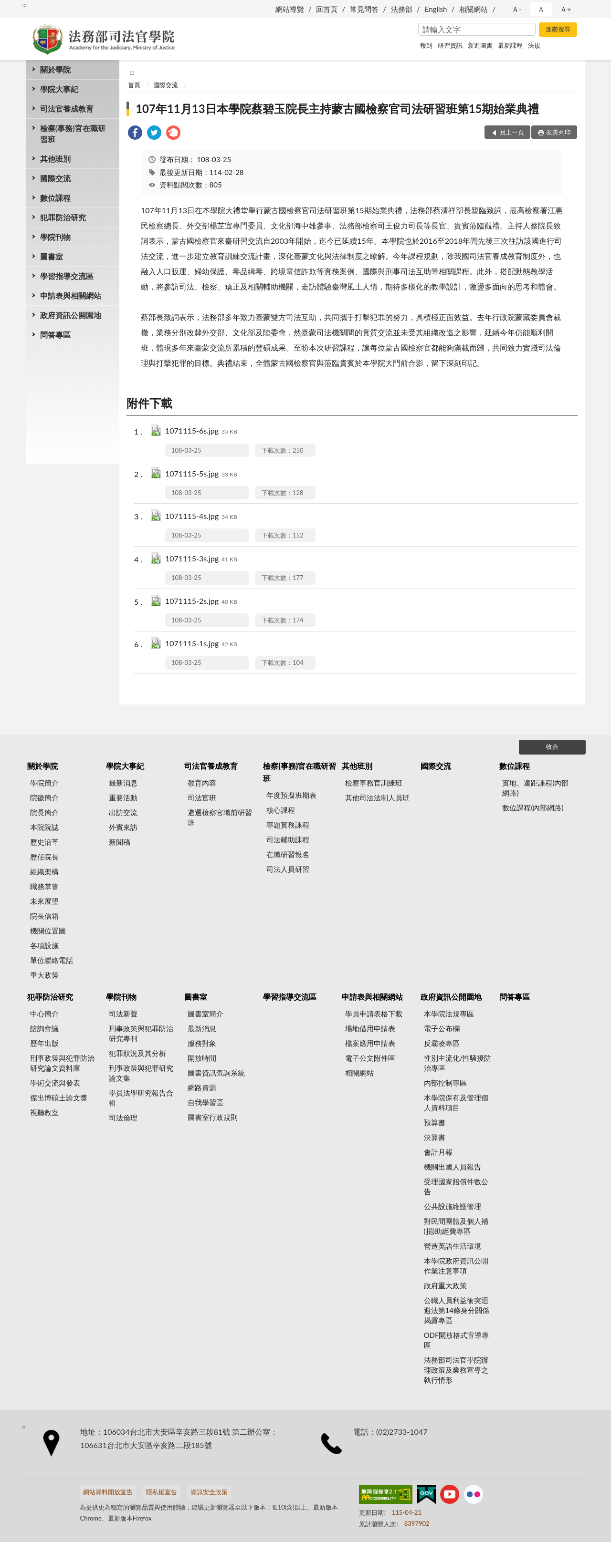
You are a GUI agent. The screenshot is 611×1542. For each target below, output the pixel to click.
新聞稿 (119, 842)
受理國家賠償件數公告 (456, 1186)
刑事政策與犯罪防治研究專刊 (141, 1033)
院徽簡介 (44, 797)
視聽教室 (44, 1112)
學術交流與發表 (55, 1082)
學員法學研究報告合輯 (141, 1097)
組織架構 (44, 871)
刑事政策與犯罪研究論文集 (141, 1073)
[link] (135, 133)
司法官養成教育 (67, 108)
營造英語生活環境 (452, 1246)
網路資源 (202, 1087)
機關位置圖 (48, 930)
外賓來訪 (123, 827)
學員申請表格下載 (373, 1013)
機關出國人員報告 (452, 1166)
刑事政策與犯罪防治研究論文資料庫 (62, 1063)
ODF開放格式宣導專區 (456, 1340)
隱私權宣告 (161, 1492)
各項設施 (44, 945)
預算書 (434, 1122)
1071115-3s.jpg (201, 559)
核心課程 (280, 810)
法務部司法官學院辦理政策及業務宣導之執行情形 (456, 1370)
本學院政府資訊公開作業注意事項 (456, 1265)
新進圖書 (480, 45)
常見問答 (364, 9)
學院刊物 (55, 236)
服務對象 (202, 1043)
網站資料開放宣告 (108, 1492)
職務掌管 (44, 886)
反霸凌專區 (442, 1043)
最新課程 (510, 45)
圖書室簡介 (205, 1013)
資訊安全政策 (209, 1492)
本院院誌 (44, 827)
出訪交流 (123, 812)
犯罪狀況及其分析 (137, 1053)
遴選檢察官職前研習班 (220, 817)
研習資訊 (450, 45)
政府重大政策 (445, 1285)
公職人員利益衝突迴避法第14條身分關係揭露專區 (456, 1310)
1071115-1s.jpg (201, 644)
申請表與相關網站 (70, 295)
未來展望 (44, 901)
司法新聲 (123, 1013)
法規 (534, 45)
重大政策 (44, 975)
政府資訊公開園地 (70, 315)
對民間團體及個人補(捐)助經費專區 (456, 1226)
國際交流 (55, 178)
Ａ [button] (541, 9)
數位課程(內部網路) (532, 807)
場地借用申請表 (370, 1028)
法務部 (401, 9)
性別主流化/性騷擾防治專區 (458, 1063)
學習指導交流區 (67, 275)
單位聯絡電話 (51, 960)
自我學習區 (205, 1102)
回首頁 (326, 9)
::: (24, 5)
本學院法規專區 (449, 1013)
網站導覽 (289, 9)
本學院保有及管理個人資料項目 (456, 1102)
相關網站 (473, 9)
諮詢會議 (44, 1028)
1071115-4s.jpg (201, 516)
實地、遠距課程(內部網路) (535, 787)
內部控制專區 (445, 1082)
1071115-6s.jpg (201, 431)
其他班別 (55, 158)
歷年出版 (44, 1043)
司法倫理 (123, 1117)
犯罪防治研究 (63, 217)
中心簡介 (44, 1013)
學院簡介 (44, 782)
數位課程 (55, 197)
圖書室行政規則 (213, 1117)
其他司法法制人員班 (377, 797)
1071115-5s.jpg (201, 474)
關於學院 (55, 69)
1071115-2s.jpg (201, 601)
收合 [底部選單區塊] (552, 746)
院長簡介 (44, 812)
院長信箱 (44, 915)
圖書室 (51, 256)
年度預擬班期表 (291, 795)
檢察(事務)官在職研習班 (72, 134)
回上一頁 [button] (511, 132)
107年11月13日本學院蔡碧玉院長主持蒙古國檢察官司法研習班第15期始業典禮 (337, 108)
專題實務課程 (287, 824)
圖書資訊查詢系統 (216, 1072)
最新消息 (123, 782)
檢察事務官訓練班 (373, 782)
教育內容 (202, 782)
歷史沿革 (44, 842)
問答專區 (55, 334)
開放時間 (202, 1058)
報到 (426, 45)
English (436, 9)
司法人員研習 (287, 869)
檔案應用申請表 (370, 1043)
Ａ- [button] (517, 9)
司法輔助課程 (287, 839)
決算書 (434, 1137)
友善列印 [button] (558, 132)
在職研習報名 (287, 854)
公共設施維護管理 (452, 1206)
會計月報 (438, 1152)
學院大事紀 (59, 88)
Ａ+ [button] (565, 9)
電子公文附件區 (370, 1058)
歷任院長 (44, 856)
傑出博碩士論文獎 (58, 1097)
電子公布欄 (442, 1028)
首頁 (134, 85)
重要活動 (123, 797)
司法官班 (202, 797)
